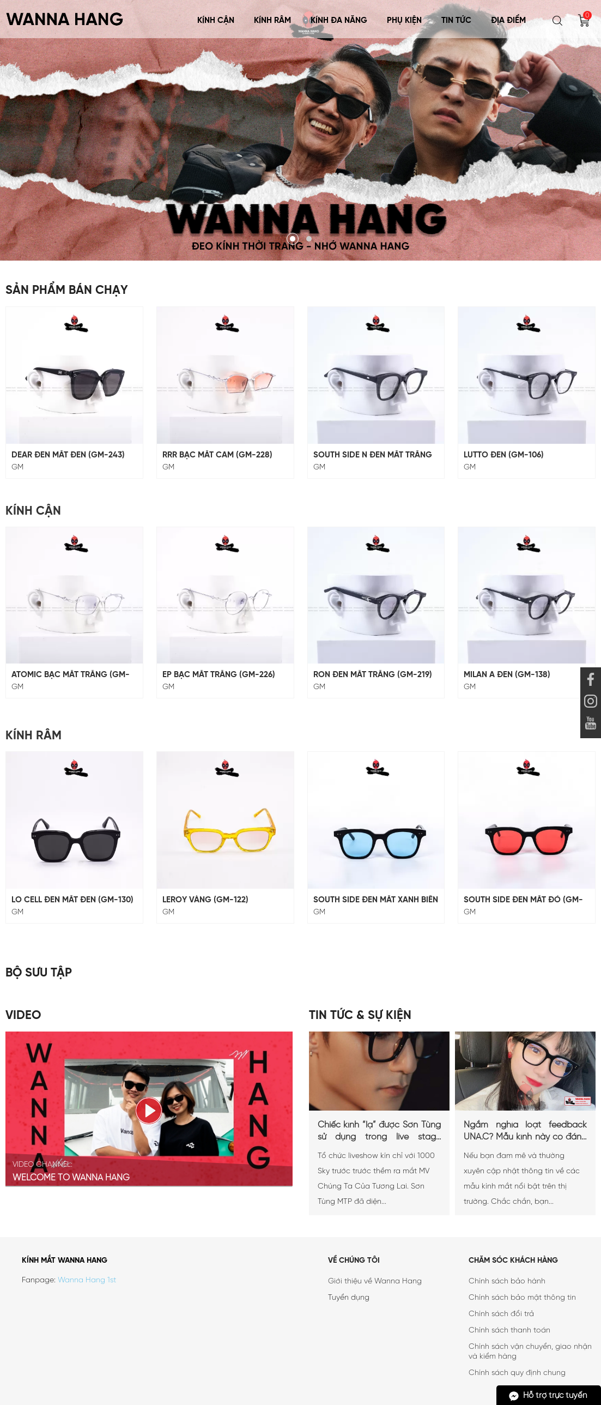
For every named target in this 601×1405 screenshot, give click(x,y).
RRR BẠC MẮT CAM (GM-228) (217, 455)
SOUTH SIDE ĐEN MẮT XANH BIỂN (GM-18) (375, 900)
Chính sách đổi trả (501, 1314)
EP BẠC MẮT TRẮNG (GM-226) (218, 675)
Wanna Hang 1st (87, 1280)
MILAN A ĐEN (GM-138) (507, 675)
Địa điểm (508, 20)
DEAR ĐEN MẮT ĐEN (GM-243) (68, 455)
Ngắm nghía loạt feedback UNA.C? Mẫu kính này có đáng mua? (525, 1131)
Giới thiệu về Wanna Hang (375, 1281)
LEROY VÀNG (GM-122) (205, 900)
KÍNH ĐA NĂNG (339, 20)
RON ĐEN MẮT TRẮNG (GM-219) (372, 675)
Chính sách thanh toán (509, 1330)
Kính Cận (215, 20)
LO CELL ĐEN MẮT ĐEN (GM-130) (72, 900)
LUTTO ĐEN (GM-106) (504, 455)
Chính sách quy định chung (517, 1373)
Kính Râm (272, 20)
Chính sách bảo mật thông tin (522, 1298)
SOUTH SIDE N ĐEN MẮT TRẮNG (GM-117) (372, 455)
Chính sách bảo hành (507, 1281)
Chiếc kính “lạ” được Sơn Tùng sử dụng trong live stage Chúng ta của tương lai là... (379, 1131)
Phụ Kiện (404, 20)
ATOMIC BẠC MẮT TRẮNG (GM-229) (70, 675)
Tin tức (456, 20)
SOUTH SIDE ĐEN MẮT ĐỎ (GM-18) (523, 900)
